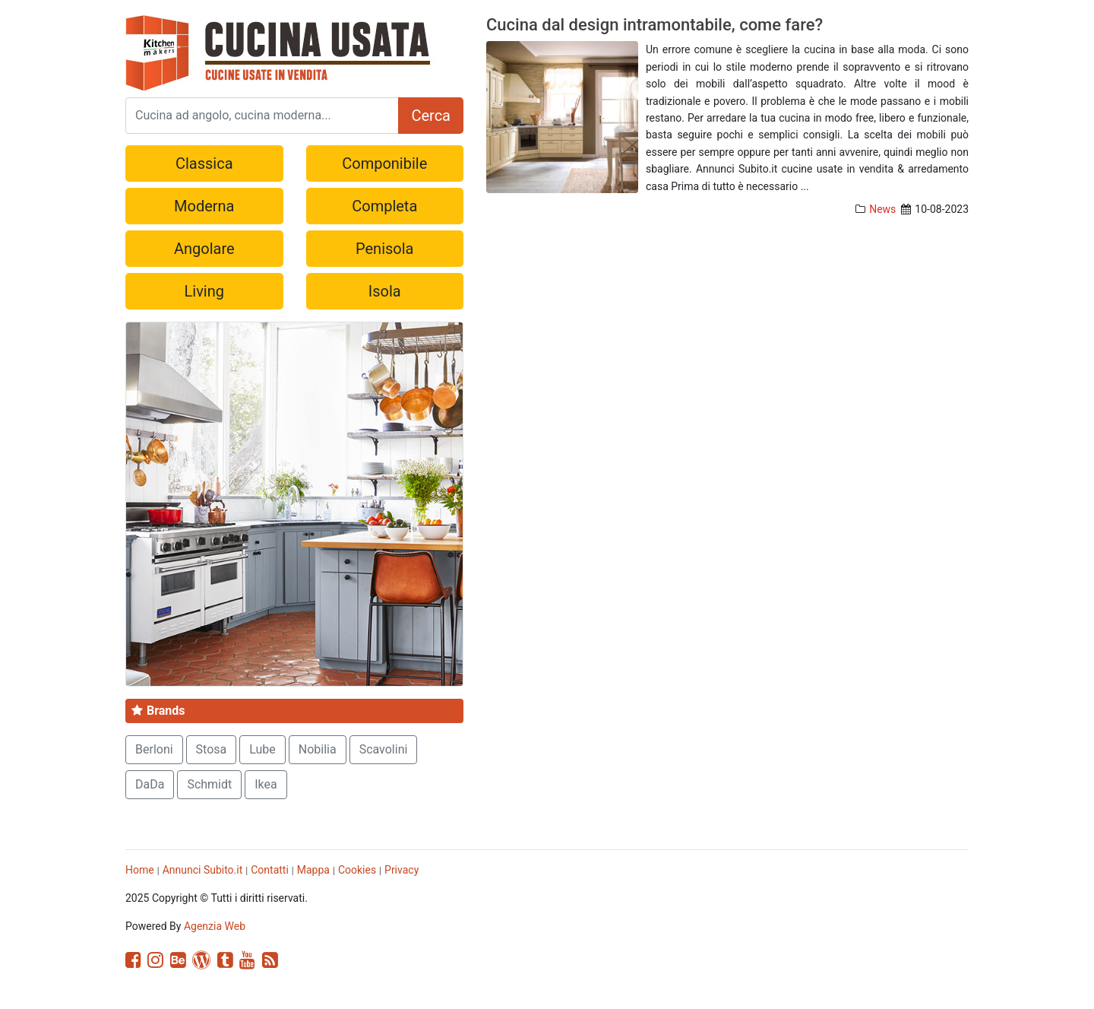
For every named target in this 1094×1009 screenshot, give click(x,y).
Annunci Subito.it (203, 870)
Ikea (266, 784)
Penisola (384, 249)
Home (139, 870)
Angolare (204, 249)
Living (204, 291)
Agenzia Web (214, 926)
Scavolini (383, 749)
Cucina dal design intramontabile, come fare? (654, 24)
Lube (262, 749)
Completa (384, 206)
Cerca (431, 115)
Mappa (313, 870)
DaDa (149, 784)
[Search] (262, 115)
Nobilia (318, 749)
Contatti (270, 870)
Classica (204, 163)
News (882, 209)
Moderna (204, 206)
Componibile (384, 163)
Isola (384, 291)
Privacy (401, 870)
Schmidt (209, 784)
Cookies (357, 870)
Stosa (211, 749)
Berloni (154, 749)
